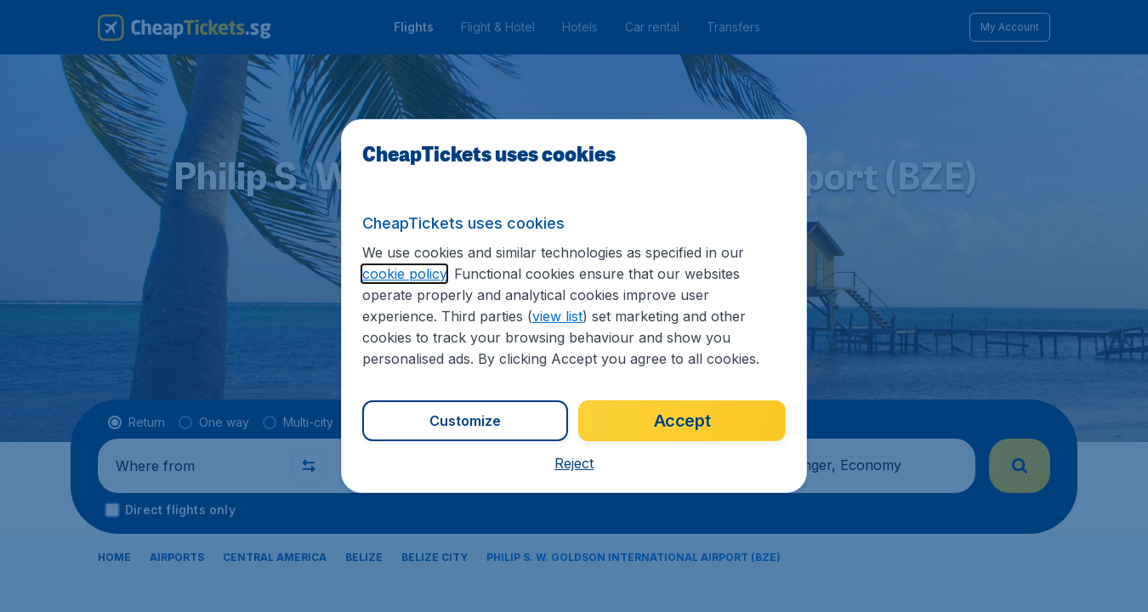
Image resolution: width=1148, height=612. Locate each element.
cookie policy (404, 273)
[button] (574, 463)
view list (557, 316)
